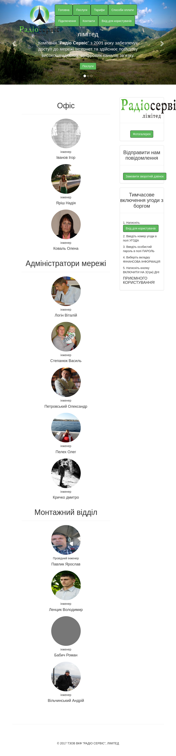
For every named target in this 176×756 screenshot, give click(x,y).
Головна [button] (63, 10)
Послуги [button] (81, 10)
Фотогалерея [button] (142, 134)
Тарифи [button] (99, 10)
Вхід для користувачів (117, 21)
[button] (13, 42)
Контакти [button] (89, 21)
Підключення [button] (67, 21)
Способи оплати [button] (123, 10)
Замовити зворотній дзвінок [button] (145, 176)
